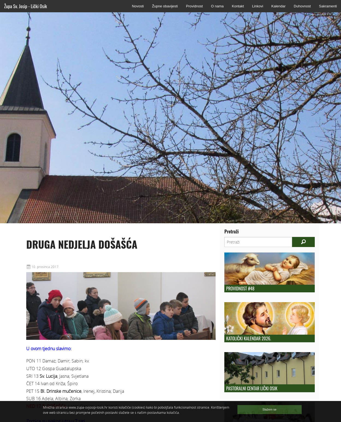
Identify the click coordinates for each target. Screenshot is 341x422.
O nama (217, 6)
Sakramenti (328, 6)
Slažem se (270, 409)
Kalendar (278, 6)
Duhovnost (302, 6)
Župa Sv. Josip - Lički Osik (25, 6)
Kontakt (238, 6)
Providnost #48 (240, 288)
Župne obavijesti (165, 6)
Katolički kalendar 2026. (248, 338)
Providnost (194, 6)
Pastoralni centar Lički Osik (251, 388)
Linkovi (257, 6)
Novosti (138, 6)
